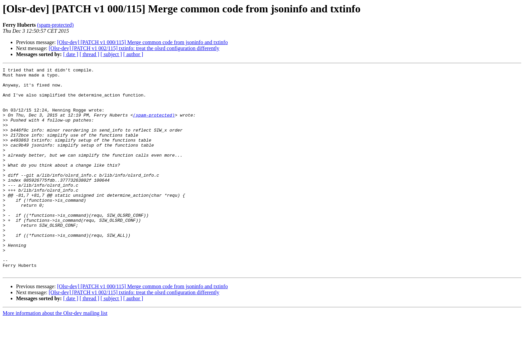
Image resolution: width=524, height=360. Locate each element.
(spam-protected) (55, 25)
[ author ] (133, 54)
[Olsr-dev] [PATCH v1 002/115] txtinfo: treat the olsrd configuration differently (134, 48)
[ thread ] (89, 54)
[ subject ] (111, 54)
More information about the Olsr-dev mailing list (55, 354)
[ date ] (70, 54)
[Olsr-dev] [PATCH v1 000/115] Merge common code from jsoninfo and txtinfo (142, 42)
